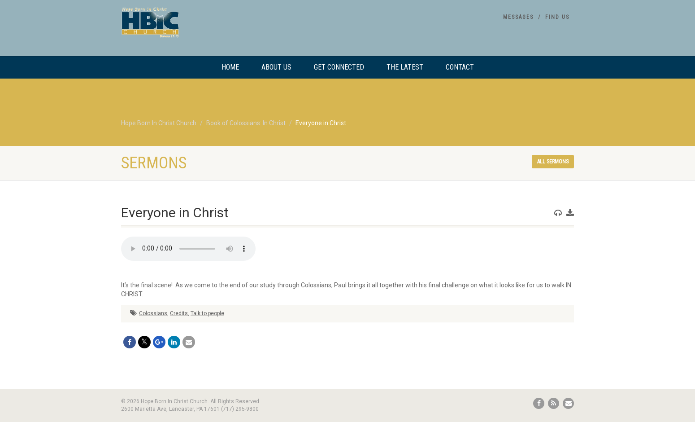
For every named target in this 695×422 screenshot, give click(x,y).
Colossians (153, 313)
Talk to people (207, 313)
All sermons (553, 161)
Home (230, 67)
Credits (179, 313)
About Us (276, 67)
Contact (460, 67)
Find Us (557, 17)
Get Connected (339, 67)
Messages (518, 17)
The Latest (405, 67)
